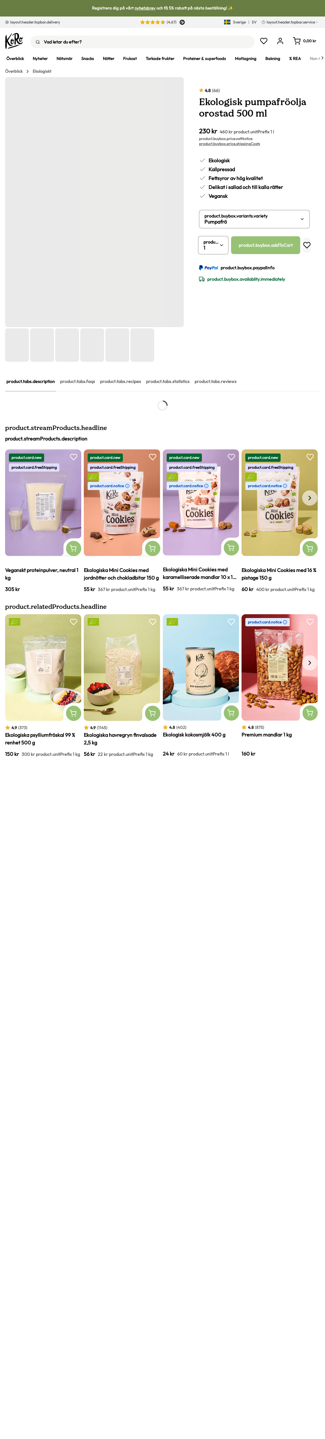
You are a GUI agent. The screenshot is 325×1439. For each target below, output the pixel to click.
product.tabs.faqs (77, 381)
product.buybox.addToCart (266, 245)
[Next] (322, 58)
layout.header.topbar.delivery (32, 22)
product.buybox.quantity (211, 242)
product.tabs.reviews (215, 381)
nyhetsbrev (145, 7)
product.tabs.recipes (120, 381)
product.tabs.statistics (167, 381)
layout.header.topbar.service (290, 22)
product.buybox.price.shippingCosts (229, 143)
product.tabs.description (30, 381)
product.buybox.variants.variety (236, 216)
